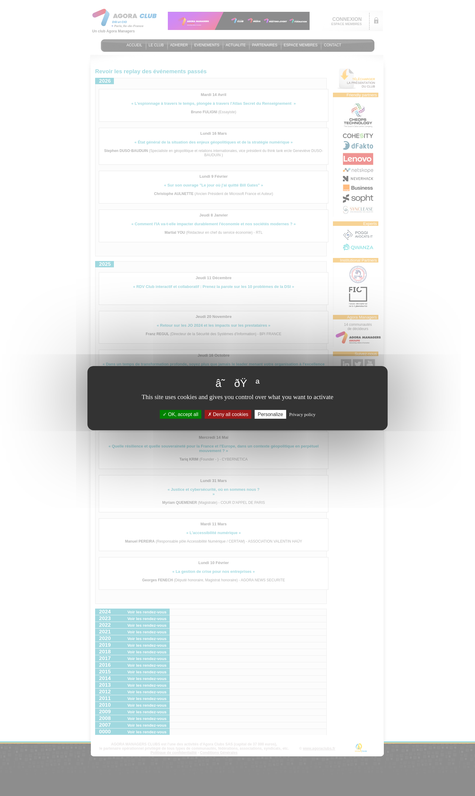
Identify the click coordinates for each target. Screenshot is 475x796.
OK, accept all (180, 414)
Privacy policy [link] (302, 414)
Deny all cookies (228, 414)
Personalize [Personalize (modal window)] (270, 414)
